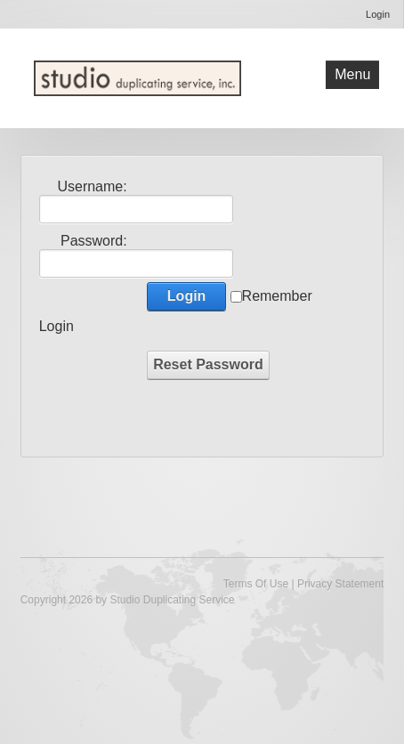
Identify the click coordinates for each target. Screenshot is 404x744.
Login (378, 14)
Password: (94, 240)
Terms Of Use (255, 584)
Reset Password (208, 364)
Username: (91, 186)
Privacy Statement (340, 584)
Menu (352, 74)
